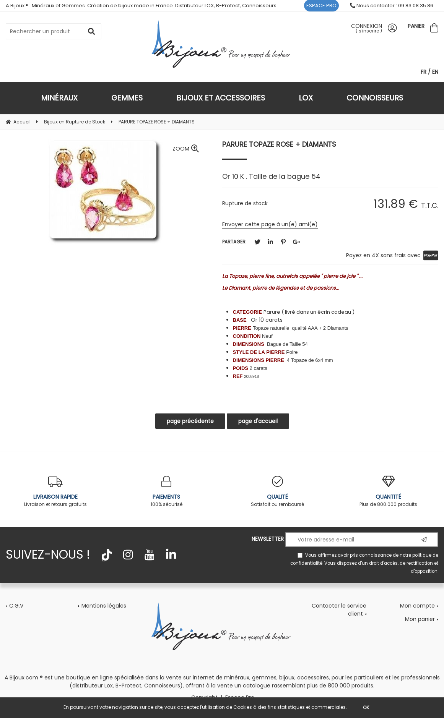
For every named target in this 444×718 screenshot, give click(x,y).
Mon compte (417, 605)
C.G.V (16, 605)
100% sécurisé (166, 491)
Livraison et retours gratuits (55, 491)
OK (366, 707)
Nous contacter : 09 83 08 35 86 (391, 5)
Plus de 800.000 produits (388, 491)
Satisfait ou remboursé (277, 491)
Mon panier (420, 619)
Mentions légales (103, 605)
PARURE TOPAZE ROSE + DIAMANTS (279, 144)
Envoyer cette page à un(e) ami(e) (270, 224)
